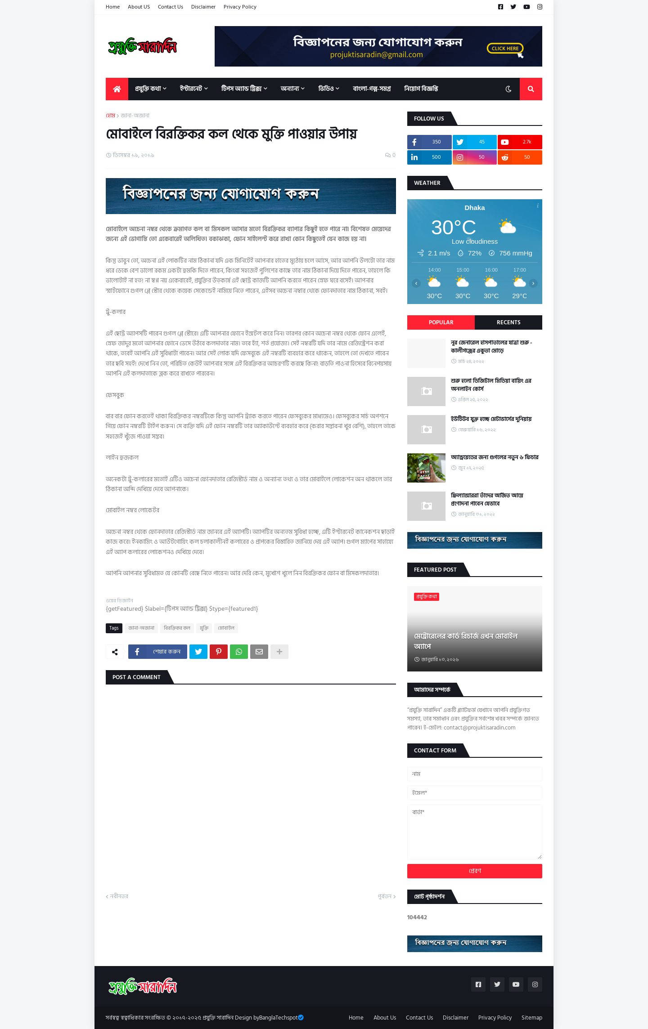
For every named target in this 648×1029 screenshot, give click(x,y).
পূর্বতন (385, 896)
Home (113, 7)
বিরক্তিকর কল (177, 628)
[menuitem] (117, 89)
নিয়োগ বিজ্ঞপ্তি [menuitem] (421, 89)
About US (139, 7)
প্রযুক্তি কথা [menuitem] (148, 89)
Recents (509, 322)
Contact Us (170, 7)
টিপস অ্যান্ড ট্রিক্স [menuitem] (241, 89)
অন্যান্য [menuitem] (290, 89)
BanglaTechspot (278, 1018)
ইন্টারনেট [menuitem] (191, 89)
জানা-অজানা (135, 116)
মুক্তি (204, 628)
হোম (110, 116)
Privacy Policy (240, 7)
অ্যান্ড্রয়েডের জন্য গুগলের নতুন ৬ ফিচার (495, 457)
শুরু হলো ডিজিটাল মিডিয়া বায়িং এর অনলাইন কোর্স (491, 385)
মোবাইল (226, 628)
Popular (441, 322)
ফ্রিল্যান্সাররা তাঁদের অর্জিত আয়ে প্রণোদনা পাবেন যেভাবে (487, 500)
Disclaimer (203, 7)
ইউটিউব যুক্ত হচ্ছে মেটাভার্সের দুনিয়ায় (491, 419)
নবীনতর (119, 896)
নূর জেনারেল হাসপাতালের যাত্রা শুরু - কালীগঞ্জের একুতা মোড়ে (491, 347)
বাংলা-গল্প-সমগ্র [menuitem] (372, 89)
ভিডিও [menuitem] (325, 89)
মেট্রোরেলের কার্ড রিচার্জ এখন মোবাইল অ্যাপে (466, 641)
